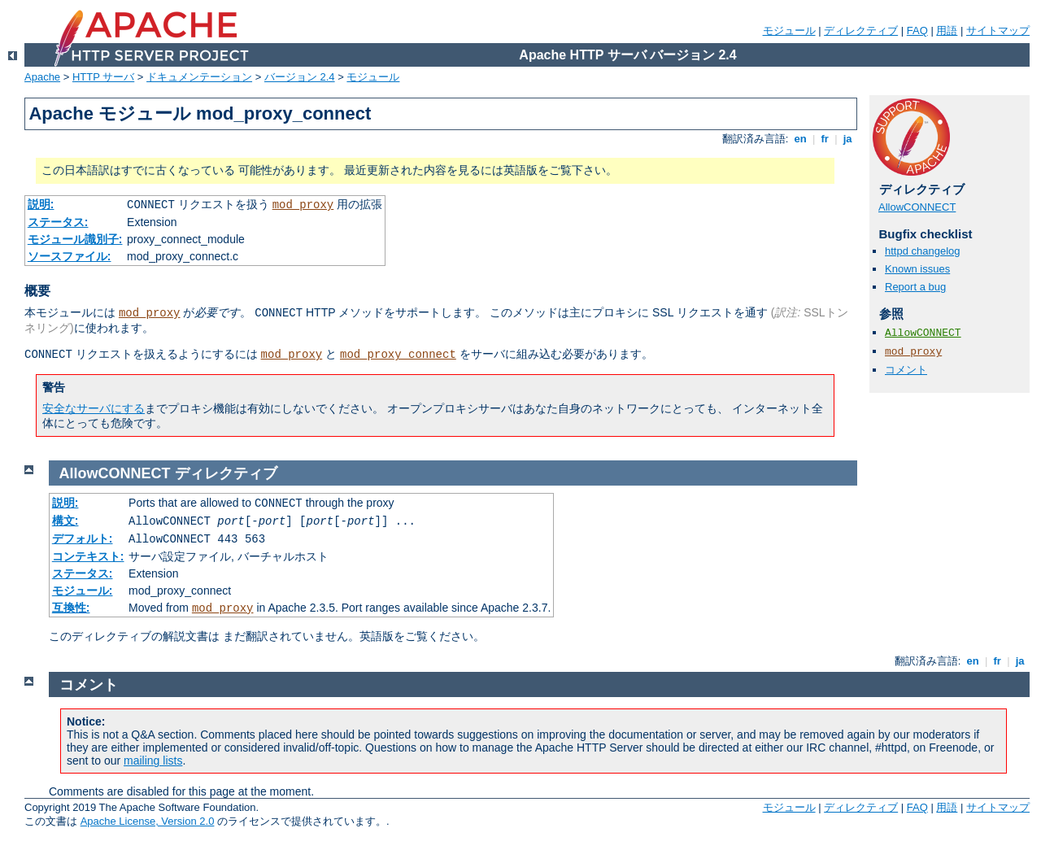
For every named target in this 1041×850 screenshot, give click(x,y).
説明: (41, 204)
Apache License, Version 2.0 (148, 821)
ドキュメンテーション (199, 77)
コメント (906, 370)
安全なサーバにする (93, 408)
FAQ (917, 30)
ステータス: (58, 222)
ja (847, 139)
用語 (946, 30)
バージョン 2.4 (299, 77)
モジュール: (82, 590)
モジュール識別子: (75, 239)
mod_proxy (303, 204)
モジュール (789, 30)
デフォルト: (82, 538)
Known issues (917, 269)
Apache (42, 77)
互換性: (71, 607)
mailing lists (153, 760)
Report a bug (915, 287)
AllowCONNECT (917, 207)
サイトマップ (998, 30)
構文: (65, 520)
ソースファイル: (69, 256)
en (800, 139)
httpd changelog (922, 251)
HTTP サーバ (103, 77)
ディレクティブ (861, 30)
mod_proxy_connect (398, 354)
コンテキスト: (88, 556)
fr (825, 139)
